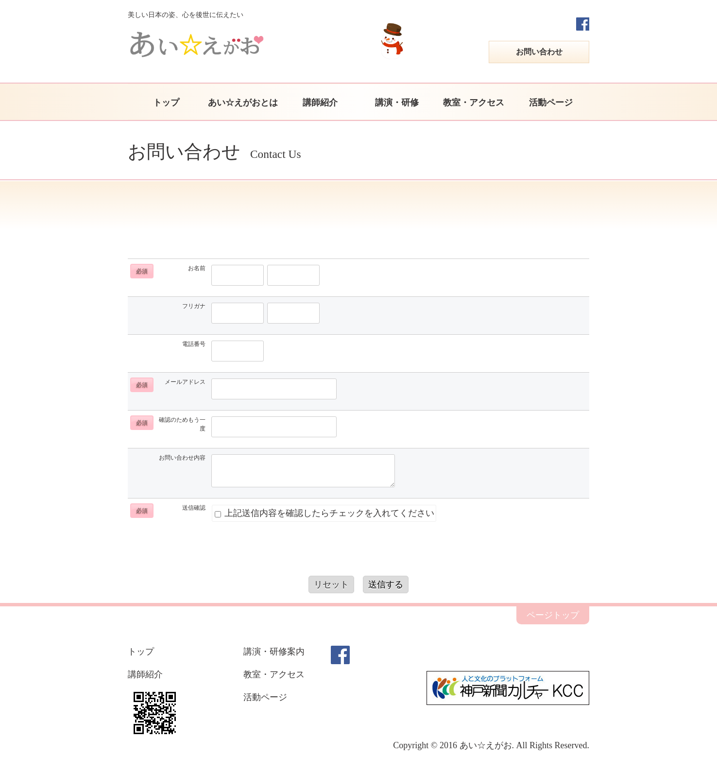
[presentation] (358, 552)
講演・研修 (397, 102)
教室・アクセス (473, 102)
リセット (331, 584)
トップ (166, 102)
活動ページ (551, 102)
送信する (385, 584)
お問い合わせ (539, 52)
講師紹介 (320, 102)
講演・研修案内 (274, 651)
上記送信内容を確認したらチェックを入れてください (324, 513)
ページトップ (553, 615)
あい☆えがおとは (243, 102)
